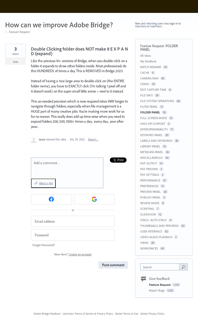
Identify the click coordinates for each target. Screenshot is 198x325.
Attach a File (46, 183)
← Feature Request (17, 32)
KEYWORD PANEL (151, 135)
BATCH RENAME (150, 67)
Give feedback (159, 278)
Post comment (113, 265)
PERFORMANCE (150, 180)
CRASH (144, 84)
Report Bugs (157, 290)
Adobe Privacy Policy (152, 313)
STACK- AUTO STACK (153, 220)
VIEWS (144, 243)
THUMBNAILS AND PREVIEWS (159, 226)
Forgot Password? (43, 245)
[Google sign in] (94, 199)
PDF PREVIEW (149, 169)
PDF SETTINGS (149, 175)
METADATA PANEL (151, 152)
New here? (73, 254)
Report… (93, 139)
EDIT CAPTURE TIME (153, 89)
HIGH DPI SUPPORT (152, 124)
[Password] (73, 235)
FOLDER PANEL (150, 112)
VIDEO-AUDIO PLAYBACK (156, 237)
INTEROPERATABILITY (154, 129)
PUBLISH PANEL (150, 197)
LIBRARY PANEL (150, 146)
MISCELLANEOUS (151, 158)
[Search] (183, 266)
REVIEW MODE (149, 203)
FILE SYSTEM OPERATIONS (157, 101)
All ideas (145, 55)
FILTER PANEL (149, 107)
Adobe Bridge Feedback (47, 313)
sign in (174, 23)
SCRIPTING (147, 209)
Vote (15, 62)
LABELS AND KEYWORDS (156, 141)
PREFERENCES (149, 186)
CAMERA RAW (149, 78)
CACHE (144, 72)
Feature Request (152, 46)
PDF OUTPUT (148, 163)
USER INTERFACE (151, 231)
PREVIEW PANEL (150, 192)
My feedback (148, 61)
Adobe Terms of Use (126, 313)
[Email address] (73, 221)
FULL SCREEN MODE (153, 118)
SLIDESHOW (148, 214)
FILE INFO (146, 95)
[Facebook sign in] (51, 199)
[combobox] (161, 267)
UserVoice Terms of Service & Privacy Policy (88, 313)
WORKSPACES (149, 248)
